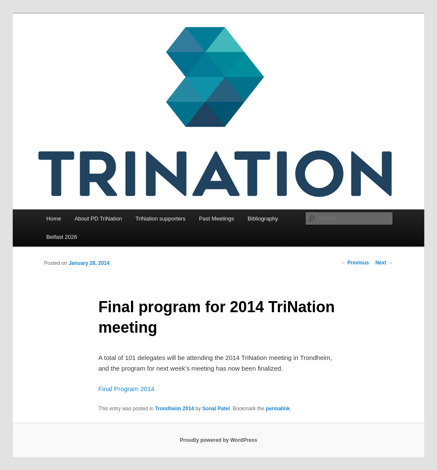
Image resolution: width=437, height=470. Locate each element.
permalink (278, 409)
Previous (355, 263)
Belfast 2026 (61, 237)
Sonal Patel (216, 409)
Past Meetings (216, 218)
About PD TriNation (98, 218)
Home (53, 218)
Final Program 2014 (126, 388)
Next (384, 263)
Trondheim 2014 (174, 409)
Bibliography (263, 218)
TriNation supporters (160, 218)
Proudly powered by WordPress (218, 440)
